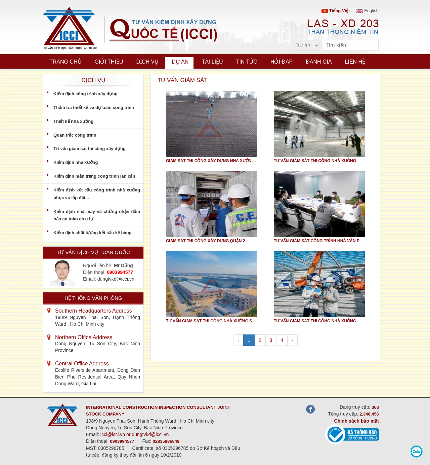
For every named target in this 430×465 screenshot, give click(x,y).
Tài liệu (212, 62)
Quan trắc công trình (74, 135)
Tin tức (246, 62)
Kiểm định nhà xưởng (75, 162)
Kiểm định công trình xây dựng (85, 93)
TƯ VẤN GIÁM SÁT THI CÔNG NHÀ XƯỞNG (315, 160)
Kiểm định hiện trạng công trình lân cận (94, 176)
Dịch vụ (147, 62)
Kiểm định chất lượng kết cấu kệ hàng (92, 232)
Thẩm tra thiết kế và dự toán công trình (93, 107)
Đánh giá (319, 62)
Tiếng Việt (335, 10)
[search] (370, 45)
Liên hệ (355, 62)
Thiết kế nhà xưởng (73, 121)
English (367, 10)
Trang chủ (65, 62)
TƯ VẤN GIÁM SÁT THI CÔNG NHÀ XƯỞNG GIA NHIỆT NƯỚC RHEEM (340, 321)
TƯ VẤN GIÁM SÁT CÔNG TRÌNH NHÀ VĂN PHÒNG (323, 241)
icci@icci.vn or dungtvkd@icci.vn (134, 434)
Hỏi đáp (281, 62)
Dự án (180, 62)
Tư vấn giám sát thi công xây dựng (89, 148)
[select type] (306, 45)
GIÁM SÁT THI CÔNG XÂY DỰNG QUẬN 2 (205, 241)
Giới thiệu (109, 62)
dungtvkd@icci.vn (115, 279)
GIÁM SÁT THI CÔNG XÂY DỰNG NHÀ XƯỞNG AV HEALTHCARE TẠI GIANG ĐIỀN (244, 160)
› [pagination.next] (292, 340)
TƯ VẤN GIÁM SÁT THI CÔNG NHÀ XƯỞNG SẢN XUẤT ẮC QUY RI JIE (232, 321)
